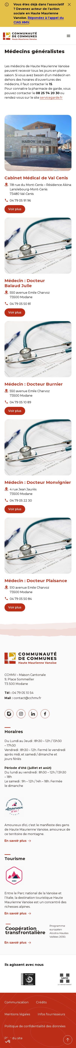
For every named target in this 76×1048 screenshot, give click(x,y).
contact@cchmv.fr (27, 698)
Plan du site (14, 1038)
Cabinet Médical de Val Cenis (36, 177)
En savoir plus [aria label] (18, 841)
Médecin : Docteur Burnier (34, 384)
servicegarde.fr (51, 97)
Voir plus (14, 209)
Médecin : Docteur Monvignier (38, 482)
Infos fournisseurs (51, 1014)
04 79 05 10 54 (22, 693)
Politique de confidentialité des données (35, 1026)
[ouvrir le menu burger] (68, 35)
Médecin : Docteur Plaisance (36, 580)
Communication (17, 1002)
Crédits (41, 1002)
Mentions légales (17, 1014)
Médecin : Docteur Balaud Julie (25, 283)
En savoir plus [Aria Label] (18, 942)
